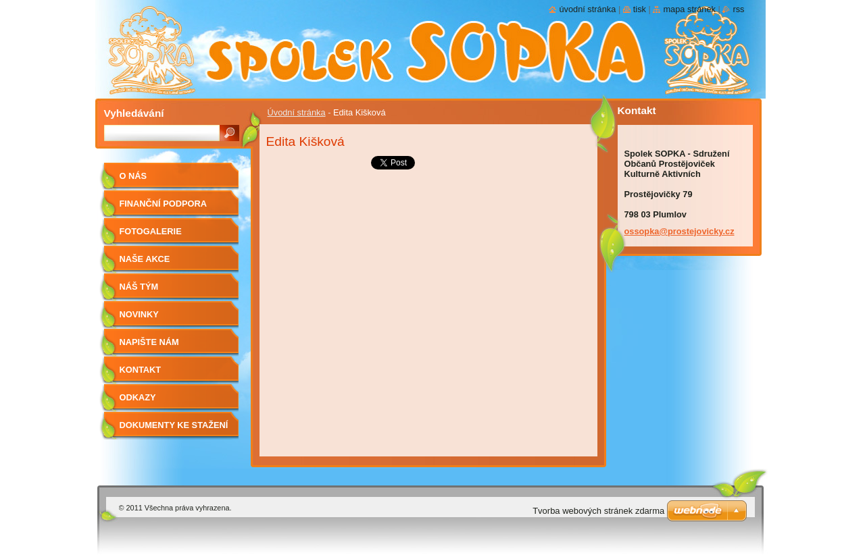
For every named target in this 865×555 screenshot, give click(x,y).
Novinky (139, 314)
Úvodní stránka (297, 112)
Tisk (639, 9)
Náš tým (139, 287)
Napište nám (149, 342)
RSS (738, 9)
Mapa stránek (689, 9)
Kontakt (141, 370)
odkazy (138, 397)
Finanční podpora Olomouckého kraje (171, 208)
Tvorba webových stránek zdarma (598, 511)
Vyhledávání (134, 113)
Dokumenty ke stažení (174, 425)
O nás (133, 176)
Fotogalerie (151, 231)
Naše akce (145, 259)
